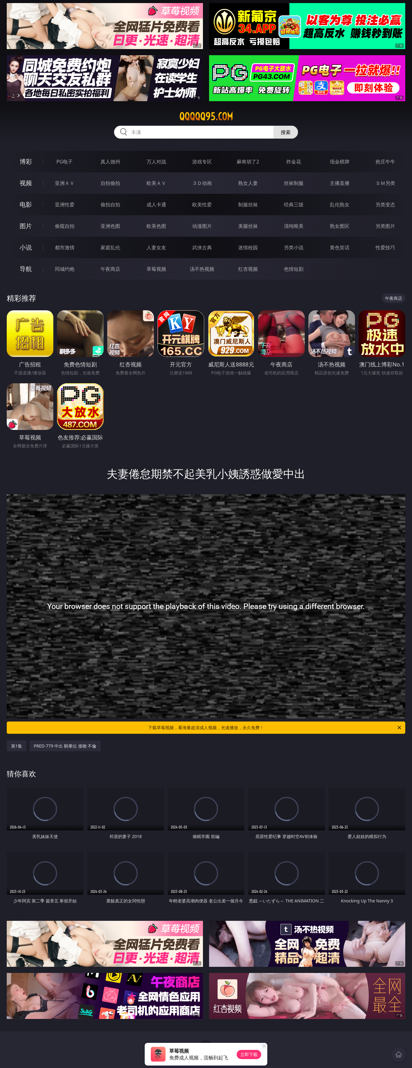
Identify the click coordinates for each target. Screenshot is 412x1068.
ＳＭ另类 (385, 183)
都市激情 (64, 247)
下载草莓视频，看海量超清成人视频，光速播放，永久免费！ (275, 727)
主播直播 (339, 183)
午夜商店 (110, 269)
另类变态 (385, 204)
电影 (26, 204)
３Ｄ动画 (202, 183)
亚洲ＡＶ (64, 183)
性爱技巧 (385, 247)
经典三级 (293, 204)
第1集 (16, 746)
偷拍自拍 (110, 204)
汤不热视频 (202, 269)
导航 (26, 269)
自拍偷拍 (110, 183)
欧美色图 (156, 226)
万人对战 (156, 161)
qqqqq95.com (206, 116)
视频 (26, 183)
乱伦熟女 (339, 204)
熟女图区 (339, 226)
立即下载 (249, 1054)
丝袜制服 (293, 183)
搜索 (286, 132)
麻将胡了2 (248, 161)
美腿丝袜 (248, 226)
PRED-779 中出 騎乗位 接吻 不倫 (65, 746)
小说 (26, 247)
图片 (26, 226)
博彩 (26, 161)
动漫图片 (202, 226)
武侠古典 (202, 247)
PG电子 (64, 161)
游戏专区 (202, 161)
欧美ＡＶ (156, 183)
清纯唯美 (293, 226)
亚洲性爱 (64, 204)
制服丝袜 (248, 204)
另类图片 (385, 226)
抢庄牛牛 (385, 161)
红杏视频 (248, 269)
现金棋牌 (339, 161)
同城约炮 (64, 269)
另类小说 (293, 247)
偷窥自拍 (64, 226)
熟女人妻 (248, 183)
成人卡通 (156, 204)
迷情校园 (248, 247)
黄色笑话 (339, 247)
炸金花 (293, 161)
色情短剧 (293, 269)
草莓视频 (156, 269)
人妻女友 (156, 247)
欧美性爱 (202, 204)
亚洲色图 (110, 226)
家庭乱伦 (110, 247)
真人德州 (110, 161)
